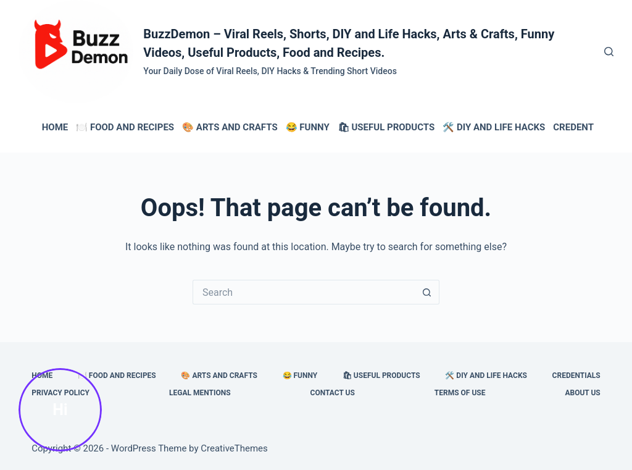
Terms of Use (460, 392)
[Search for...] (304, 292)
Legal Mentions (200, 392)
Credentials (583, 127)
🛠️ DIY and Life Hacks (494, 127)
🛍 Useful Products (386, 127)
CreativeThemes (234, 448)
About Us (582, 392)
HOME (55, 127)
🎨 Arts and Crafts (230, 127)
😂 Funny (308, 127)
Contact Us (332, 392)
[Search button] (427, 292)
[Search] (608, 51)
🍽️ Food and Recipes (125, 127)
